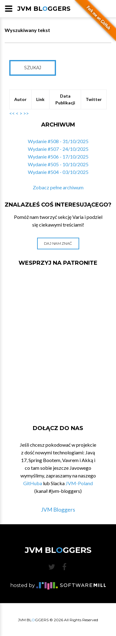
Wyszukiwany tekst (27, 30)
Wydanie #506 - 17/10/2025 (58, 156)
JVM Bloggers (58, 509)
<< (12, 113)
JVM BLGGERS (44, 8)
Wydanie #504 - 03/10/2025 (58, 172)
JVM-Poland (79, 483)
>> (26, 113)
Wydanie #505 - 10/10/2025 (58, 164)
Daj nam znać (58, 243)
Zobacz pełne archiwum (58, 187)
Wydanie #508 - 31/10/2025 (58, 141)
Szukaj (32, 67)
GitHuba (32, 483)
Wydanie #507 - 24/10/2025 (58, 149)
